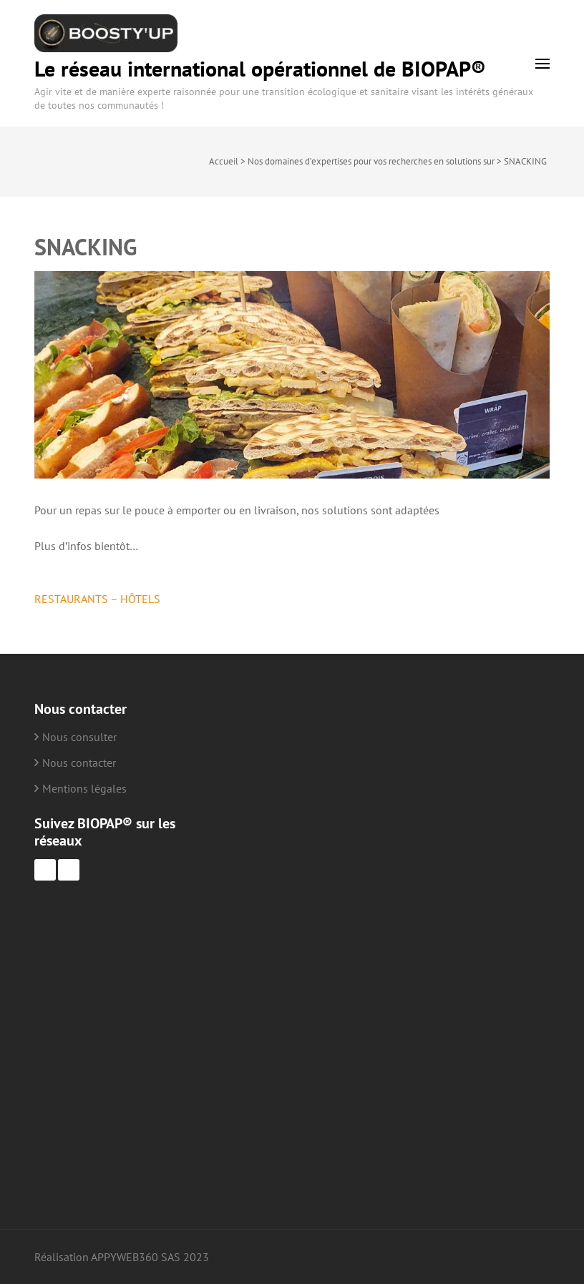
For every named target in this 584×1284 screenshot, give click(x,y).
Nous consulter (79, 737)
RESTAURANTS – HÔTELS (97, 599)
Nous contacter (79, 762)
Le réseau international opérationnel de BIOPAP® (260, 68)
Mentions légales (84, 788)
